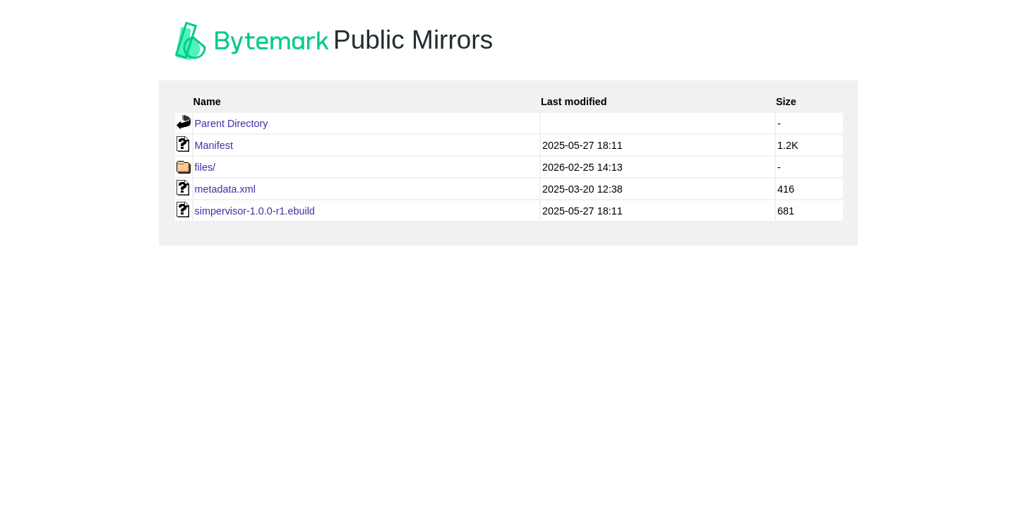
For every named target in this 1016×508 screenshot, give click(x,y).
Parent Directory (231, 123)
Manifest (214, 145)
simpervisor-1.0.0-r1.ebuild (255, 211)
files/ (205, 167)
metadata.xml (225, 189)
